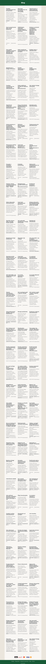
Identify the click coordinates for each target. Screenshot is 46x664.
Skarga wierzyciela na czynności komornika (34, 584)
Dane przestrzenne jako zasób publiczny (11, 28)
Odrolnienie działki (11, 478)
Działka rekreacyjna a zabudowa (21, 68)
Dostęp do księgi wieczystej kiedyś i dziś (23, 531)
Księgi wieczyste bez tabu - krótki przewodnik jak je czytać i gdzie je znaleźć (34, 604)
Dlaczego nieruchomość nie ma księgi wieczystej (22, 10)
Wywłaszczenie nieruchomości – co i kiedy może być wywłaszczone (11, 258)
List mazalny (32, 513)
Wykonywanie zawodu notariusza (23, 424)
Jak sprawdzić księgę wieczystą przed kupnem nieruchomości (33, 622)
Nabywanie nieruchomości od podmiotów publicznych (34, 166)
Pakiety (12, 661)
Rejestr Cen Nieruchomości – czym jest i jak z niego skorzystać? (34, 386)
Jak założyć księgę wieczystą (34, 86)
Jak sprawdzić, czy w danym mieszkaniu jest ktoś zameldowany (34, 239)
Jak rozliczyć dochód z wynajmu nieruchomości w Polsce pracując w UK (11, 497)
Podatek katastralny (21, 165)
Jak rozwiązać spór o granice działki (23, 293)
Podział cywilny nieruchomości (10, 514)
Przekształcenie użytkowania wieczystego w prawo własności (10, 566)
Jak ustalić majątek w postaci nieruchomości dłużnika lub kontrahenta (11, 51)
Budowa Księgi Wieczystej (10, 461)
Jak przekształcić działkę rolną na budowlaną (10, 312)
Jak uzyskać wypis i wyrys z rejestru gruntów (34, 293)
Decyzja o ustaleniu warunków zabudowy (9, 166)
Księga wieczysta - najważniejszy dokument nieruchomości (11, 622)
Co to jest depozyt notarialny (34, 275)
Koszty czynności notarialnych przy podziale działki (22, 347)
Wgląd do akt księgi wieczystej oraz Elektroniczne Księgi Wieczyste (22, 444)
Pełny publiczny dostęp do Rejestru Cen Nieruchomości (23, 87)
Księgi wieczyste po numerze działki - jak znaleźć (23, 603)
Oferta (33, 661)
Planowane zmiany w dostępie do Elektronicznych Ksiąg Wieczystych (11, 146)
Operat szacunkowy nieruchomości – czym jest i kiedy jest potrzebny (10, 294)
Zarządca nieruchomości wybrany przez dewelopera (22, 462)
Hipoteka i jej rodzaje (21, 238)
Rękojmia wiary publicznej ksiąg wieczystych (10, 443)
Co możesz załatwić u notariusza (32, 496)
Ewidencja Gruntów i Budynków (32, 184)
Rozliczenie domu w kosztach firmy (34, 461)
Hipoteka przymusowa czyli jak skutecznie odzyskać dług (10, 640)
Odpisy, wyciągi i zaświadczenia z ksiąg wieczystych (34, 424)
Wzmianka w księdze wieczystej (34, 443)
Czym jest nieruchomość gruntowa (21, 203)
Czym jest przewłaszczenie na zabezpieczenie (22, 257)
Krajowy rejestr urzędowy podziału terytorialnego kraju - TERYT (11, 185)
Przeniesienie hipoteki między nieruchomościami (34, 547)
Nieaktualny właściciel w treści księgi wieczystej (22, 329)
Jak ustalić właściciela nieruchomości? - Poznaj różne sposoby (10, 405)
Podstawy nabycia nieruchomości (34, 312)
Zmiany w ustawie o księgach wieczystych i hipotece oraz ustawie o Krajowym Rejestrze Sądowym (34, 31)
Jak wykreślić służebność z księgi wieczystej (23, 221)
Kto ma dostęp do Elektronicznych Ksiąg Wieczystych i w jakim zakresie (11, 425)
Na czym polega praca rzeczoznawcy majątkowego (10, 368)
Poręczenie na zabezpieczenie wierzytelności (10, 603)
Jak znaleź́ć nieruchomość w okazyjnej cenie (22, 479)
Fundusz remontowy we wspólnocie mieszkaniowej (10, 87)
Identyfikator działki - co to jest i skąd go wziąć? (11, 385)
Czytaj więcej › (13, 21)
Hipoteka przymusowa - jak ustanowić (22, 640)
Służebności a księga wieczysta (10, 68)
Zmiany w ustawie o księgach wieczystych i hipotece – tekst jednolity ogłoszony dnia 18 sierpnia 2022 (22, 406)
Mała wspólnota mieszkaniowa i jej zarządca (22, 50)
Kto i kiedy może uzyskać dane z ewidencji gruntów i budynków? (11, 330)
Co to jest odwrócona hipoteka (21, 275)
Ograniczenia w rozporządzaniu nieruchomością (33, 9)
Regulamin (17, 661)
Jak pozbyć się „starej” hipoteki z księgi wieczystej (34, 329)
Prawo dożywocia (22, 564)
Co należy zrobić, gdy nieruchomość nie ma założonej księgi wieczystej (22, 368)
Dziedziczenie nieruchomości (33, 105)
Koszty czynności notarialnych (33, 367)
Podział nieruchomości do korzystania (11, 9)
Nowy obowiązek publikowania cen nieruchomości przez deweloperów (22, 107)
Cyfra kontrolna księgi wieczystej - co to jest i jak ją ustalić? (22, 386)
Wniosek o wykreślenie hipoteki (9, 547)
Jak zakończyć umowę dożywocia (11, 531)
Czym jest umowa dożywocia (34, 531)
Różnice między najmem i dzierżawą (22, 547)
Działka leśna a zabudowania (33, 50)
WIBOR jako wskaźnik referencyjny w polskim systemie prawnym (22, 29)
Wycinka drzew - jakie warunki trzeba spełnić (10, 221)
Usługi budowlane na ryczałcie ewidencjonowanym (23, 584)
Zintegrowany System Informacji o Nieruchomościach (23, 185)
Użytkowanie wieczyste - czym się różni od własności (10, 585)
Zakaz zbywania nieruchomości (10, 203)
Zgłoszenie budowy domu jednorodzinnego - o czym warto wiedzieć (34, 566)
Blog (30, 661)
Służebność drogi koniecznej (10, 238)
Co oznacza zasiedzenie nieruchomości (33, 257)
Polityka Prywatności (24, 661)
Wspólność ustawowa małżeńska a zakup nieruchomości (11, 106)
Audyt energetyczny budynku (32, 68)
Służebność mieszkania (32, 221)
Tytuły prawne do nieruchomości (34, 125)
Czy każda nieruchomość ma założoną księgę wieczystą (34, 404)
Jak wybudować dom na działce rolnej (33, 479)
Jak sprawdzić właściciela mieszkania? (21, 621)
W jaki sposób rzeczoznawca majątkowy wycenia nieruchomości (33, 348)
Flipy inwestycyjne (22, 495)
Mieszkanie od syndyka (21, 514)
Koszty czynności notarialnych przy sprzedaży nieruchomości (10, 348)
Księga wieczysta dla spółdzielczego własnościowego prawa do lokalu (34, 204)
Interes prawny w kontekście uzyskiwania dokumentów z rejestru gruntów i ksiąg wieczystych (11, 127)
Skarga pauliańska (22, 311)
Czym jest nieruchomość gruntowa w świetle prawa (21, 146)
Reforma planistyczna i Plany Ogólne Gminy (21, 126)
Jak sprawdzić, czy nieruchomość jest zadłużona (11, 275)
